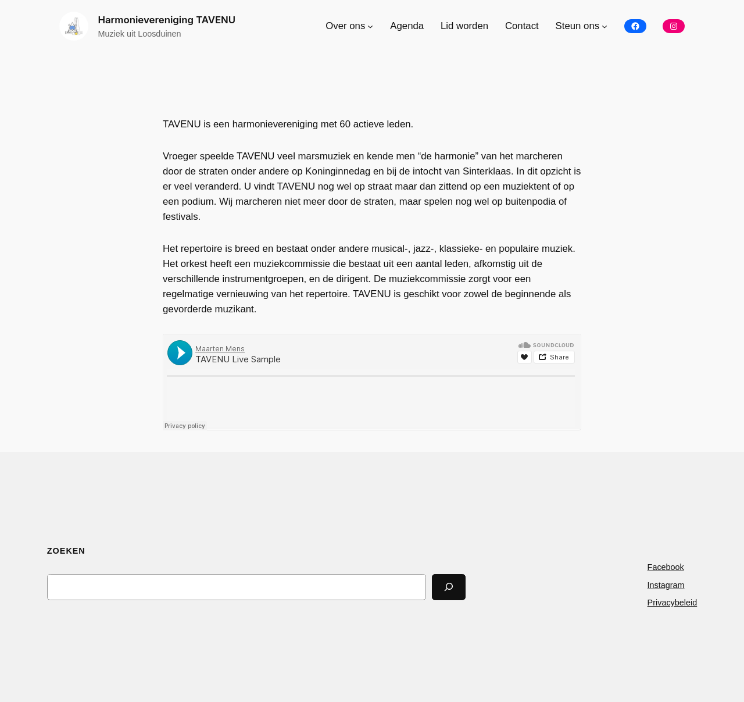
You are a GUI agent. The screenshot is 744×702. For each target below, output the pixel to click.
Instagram (666, 585)
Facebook (666, 567)
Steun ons (578, 25)
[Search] (449, 587)
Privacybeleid (673, 602)
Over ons (345, 25)
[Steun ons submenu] (604, 26)
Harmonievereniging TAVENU (166, 20)
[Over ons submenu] (370, 26)
